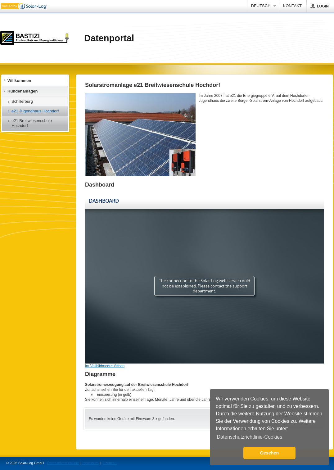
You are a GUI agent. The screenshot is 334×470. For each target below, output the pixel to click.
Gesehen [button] (269, 452)
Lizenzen (109, 463)
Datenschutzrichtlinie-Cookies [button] (249, 437)
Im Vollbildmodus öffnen (104, 366)
